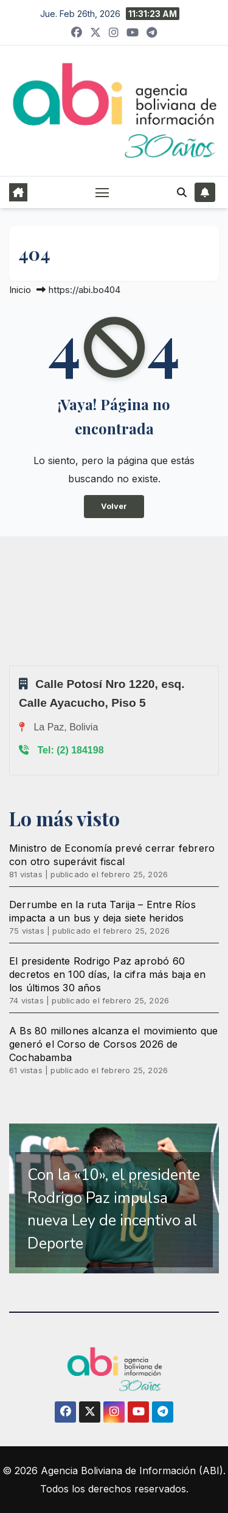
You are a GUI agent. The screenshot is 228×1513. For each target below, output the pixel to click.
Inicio (20, 289)
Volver (114, 506)
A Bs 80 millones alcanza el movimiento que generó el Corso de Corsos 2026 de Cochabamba (113, 1044)
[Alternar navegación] (102, 192)
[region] (114, 1199)
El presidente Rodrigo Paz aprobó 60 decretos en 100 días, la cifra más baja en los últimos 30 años (107, 974)
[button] (182, 192)
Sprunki (11, 665)
